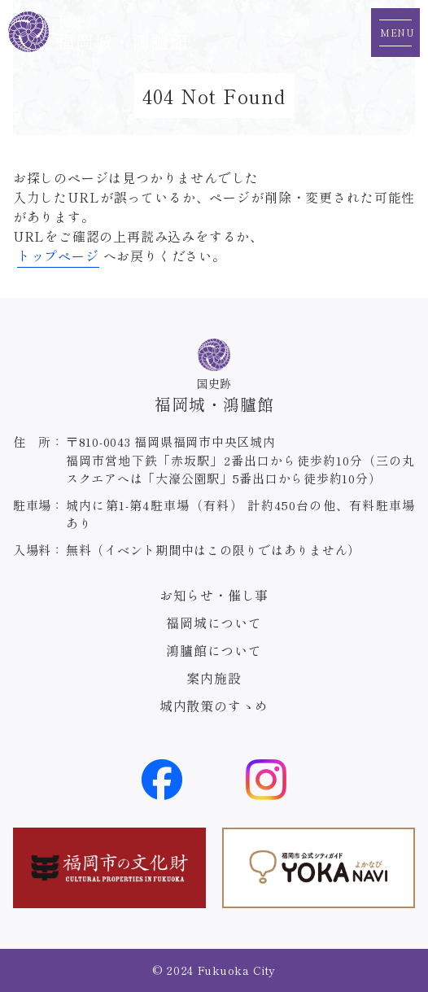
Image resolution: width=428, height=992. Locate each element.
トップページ (58, 255)
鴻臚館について (214, 650)
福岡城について (214, 622)
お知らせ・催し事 (214, 595)
